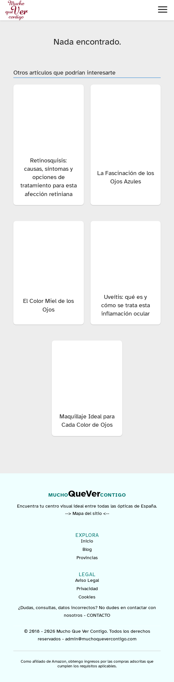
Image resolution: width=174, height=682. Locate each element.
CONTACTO (98, 615)
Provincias (87, 558)
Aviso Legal (87, 580)
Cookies (87, 597)
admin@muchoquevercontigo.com (101, 639)
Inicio (87, 541)
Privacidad (87, 588)
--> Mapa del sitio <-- (87, 513)
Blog (87, 549)
